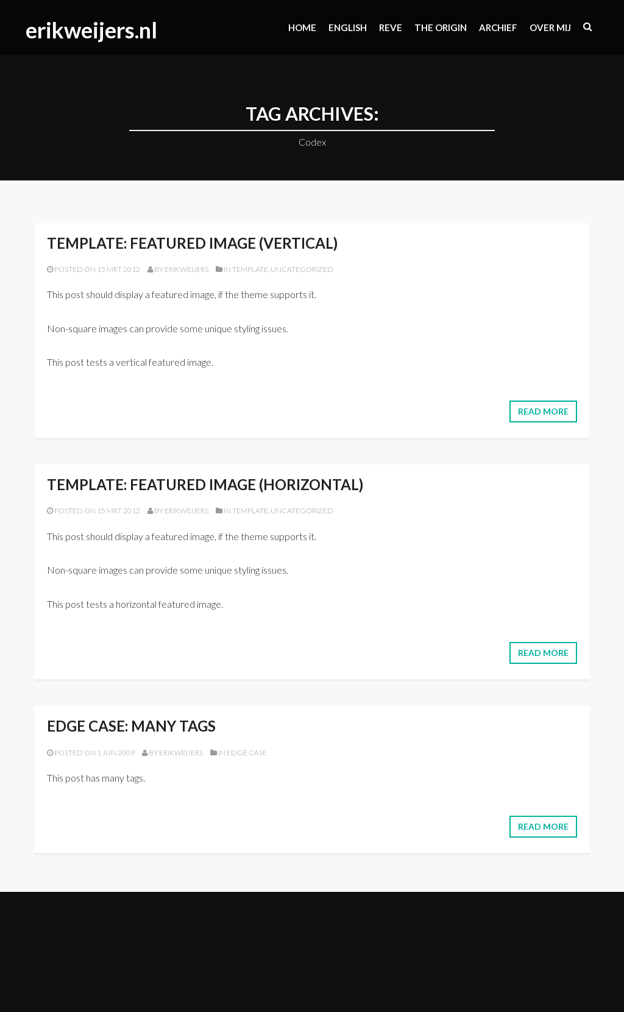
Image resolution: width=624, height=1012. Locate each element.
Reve (390, 27)
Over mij (550, 27)
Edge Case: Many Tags (131, 726)
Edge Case (247, 752)
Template (250, 269)
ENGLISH (347, 27)
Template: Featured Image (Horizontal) (205, 484)
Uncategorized (302, 269)
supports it (292, 294)
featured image (183, 294)
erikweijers (186, 269)
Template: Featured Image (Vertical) (192, 243)
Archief (498, 27)
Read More (543, 411)
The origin (440, 27)
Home (302, 27)
